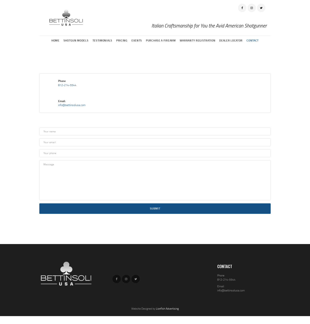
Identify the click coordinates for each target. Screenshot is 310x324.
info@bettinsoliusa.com (72, 105)
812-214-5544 (67, 85)
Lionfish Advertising (167, 308)
